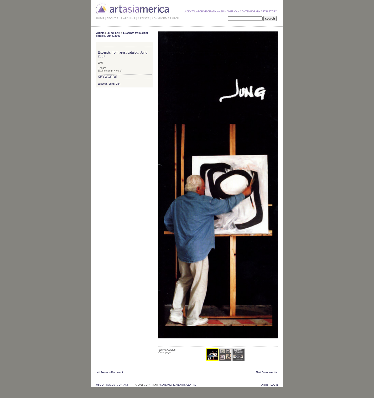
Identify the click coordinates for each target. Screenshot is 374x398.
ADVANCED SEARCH (165, 18)
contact (122, 384)
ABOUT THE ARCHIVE (121, 18)
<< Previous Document (110, 372)
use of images (105, 384)
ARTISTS (144, 18)
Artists (100, 32)
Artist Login (269, 384)
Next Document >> (266, 372)
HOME (100, 18)
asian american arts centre (177, 384)
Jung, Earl (113, 32)
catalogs (103, 83)
